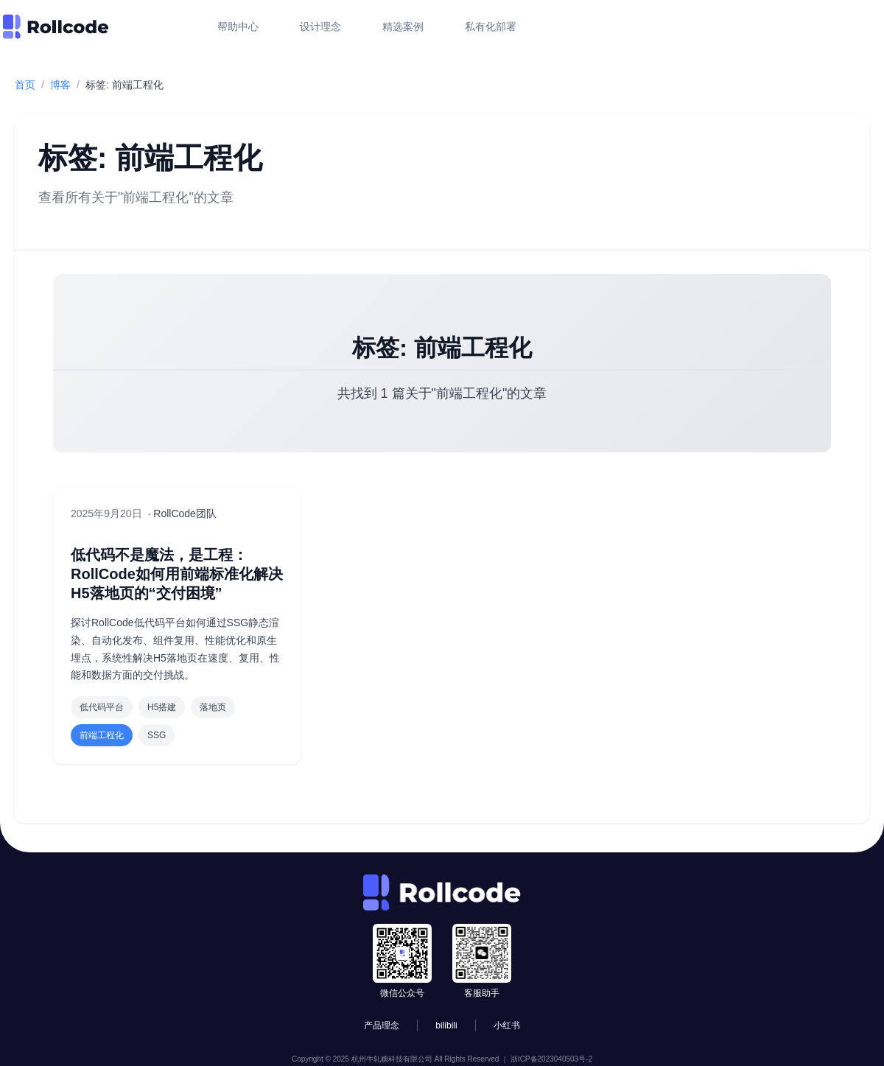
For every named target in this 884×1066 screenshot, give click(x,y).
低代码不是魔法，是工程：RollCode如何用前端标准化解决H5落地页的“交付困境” (177, 574)
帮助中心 (238, 26)
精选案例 (403, 26)
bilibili (446, 1025)
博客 (60, 85)
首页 (25, 85)
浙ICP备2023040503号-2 (551, 1059)
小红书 (507, 1025)
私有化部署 (490, 26)
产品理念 (381, 1025)
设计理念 (320, 26)
